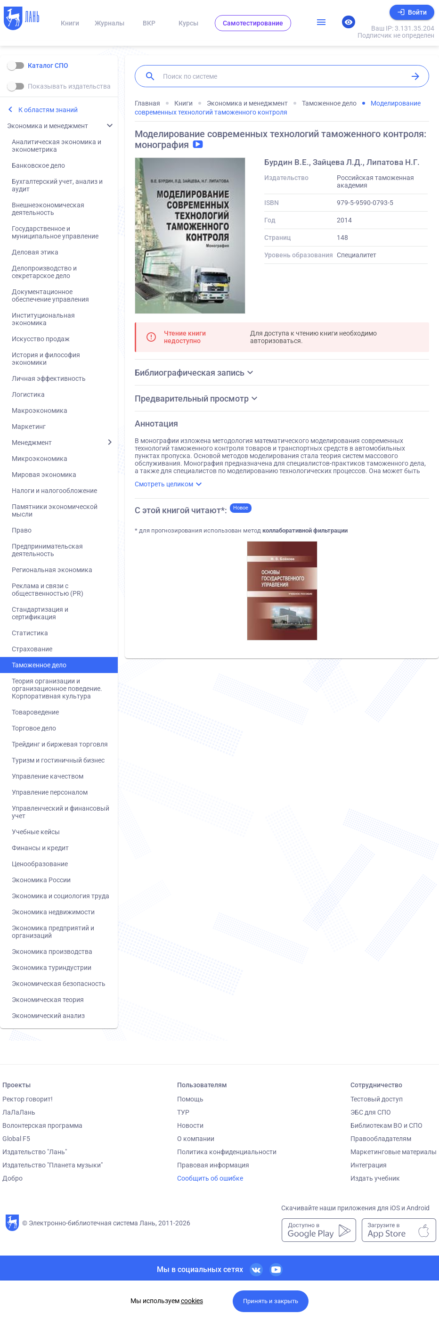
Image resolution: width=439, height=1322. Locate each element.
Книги (70, 23)
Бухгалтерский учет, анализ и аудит (57, 185)
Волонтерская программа (42, 1125)
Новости (190, 1125)
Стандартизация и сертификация (40, 613)
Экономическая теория (48, 999)
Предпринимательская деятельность (47, 550)
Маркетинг (29, 426)
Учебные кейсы (36, 832)
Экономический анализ (48, 1015)
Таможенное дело (39, 665)
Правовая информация (213, 1165)
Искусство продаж (41, 339)
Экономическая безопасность (59, 983)
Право (22, 530)
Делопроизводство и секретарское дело (44, 271)
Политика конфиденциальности (226, 1152)
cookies (192, 1301)
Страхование (32, 649)
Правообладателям (380, 1138)
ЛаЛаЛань (18, 1112)
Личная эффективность (49, 378)
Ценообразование (40, 864)
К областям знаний (48, 110)
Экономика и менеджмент (47, 126)
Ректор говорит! (27, 1099)
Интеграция (368, 1165)
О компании (195, 1138)
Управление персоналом (50, 792)
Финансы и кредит (40, 848)
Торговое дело (34, 728)
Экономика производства (52, 951)
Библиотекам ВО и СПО (386, 1125)
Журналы (109, 23)
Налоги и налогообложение (54, 490)
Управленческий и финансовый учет (60, 812)
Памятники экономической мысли (55, 510)
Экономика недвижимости (53, 912)
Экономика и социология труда (60, 896)
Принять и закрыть (270, 1301)
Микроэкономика (39, 458)
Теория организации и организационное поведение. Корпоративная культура (57, 688)
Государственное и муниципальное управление (55, 232)
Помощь (190, 1099)
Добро (12, 1178)
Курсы (188, 23)
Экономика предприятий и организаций (53, 931)
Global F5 (16, 1138)
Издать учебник (375, 1178)
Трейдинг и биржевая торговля (60, 744)
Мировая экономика (44, 474)
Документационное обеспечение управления (50, 295)
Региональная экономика (52, 570)
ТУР (183, 1112)
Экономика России (41, 880)
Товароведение (35, 712)
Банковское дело (38, 165)
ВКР (149, 23)
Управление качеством (47, 776)
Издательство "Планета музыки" (52, 1165)
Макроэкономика (39, 410)
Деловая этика (35, 252)
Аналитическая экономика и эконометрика (56, 145)
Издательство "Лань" (34, 1152)
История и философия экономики (46, 358)
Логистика (28, 394)
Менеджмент (32, 442)
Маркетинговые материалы (393, 1152)
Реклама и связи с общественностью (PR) (47, 589)
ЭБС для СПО (370, 1112)
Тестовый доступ (376, 1099)
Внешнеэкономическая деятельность (48, 208)
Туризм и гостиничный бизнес (58, 760)
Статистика (30, 633)
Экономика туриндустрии (51, 967)
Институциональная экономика (43, 319)
